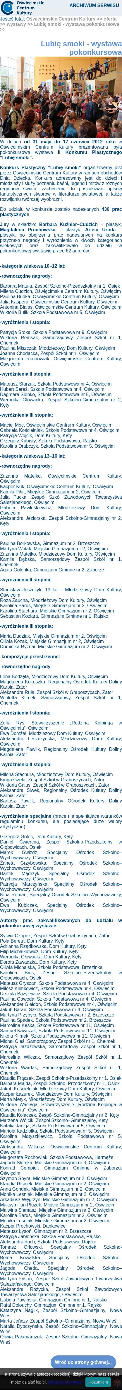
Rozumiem (98, 1382)
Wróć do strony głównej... (83, 1362)
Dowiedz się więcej (65, 1382)
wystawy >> (20, 24)
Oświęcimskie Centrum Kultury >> (64, 18)
